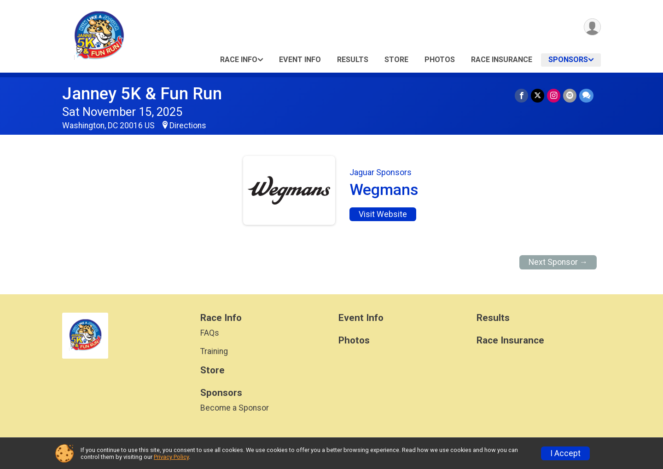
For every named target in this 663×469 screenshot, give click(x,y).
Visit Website (383, 214)
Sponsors (568, 59)
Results (352, 59)
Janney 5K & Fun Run (142, 93)
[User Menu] (592, 26)
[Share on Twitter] (537, 95)
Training (214, 351)
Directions (187, 125)
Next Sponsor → (558, 262)
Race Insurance (501, 59)
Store (396, 59)
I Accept (565, 453)
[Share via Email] (569, 95)
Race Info (238, 59)
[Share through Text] (586, 95)
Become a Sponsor (234, 407)
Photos (440, 59)
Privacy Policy (171, 456)
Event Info (300, 59)
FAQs (209, 332)
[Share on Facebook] (521, 95)
